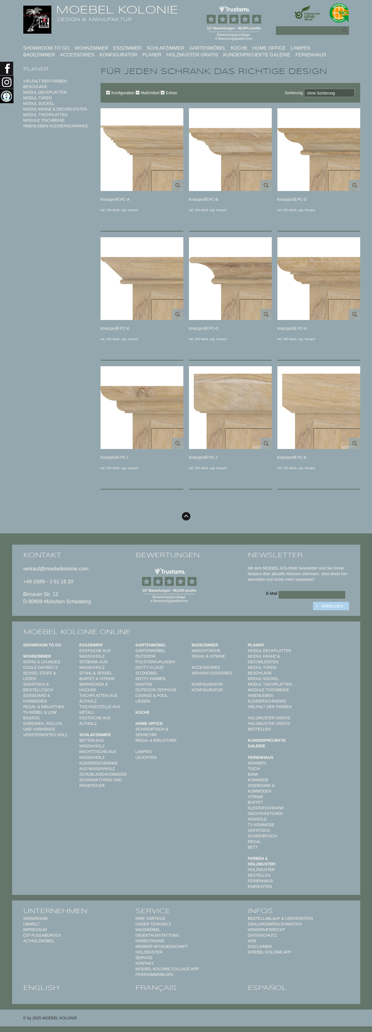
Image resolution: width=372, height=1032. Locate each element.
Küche (239, 48)
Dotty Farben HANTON (151, 681)
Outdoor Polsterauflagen (155, 659)
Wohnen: (257, 763)
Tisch (254, 768)
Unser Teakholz (153, 924)
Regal (254, 841)
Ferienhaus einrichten (260, 884)
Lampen (300, 48)
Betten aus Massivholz (92, 743)
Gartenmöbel (207, 48)
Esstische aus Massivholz (95, 653)
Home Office (269, 48)
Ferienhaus (310, 54)
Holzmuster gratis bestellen (269, 726)
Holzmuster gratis (192, 54)
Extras (169, 93)
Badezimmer (39, 54)
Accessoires (77, 54)
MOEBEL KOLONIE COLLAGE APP (167, 969)
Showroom (35, 918)
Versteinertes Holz (45, 734)
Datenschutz (262, 935)
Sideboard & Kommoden (36, 698)
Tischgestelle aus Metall (99, 709)
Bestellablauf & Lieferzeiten (280, 918)
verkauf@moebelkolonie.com (55, 569)
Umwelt (31, 924)
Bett (253, 847)
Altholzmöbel (38, 941)
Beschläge (35, 86)
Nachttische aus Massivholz (97, 754)
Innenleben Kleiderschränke (55, 126)
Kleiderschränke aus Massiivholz (98, 766)
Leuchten (146, 757)
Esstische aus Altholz (95, 721)
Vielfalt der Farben (45, 81)
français (156, 988)
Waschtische (206, 650)
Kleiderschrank (266, 808)
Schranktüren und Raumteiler (100, 783)
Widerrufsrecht (266, 929)
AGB (252, 941)
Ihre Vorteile (150, 918)
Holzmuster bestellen (261, 872)
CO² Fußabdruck (42, 935)
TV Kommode (261, 825)
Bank (253, 774)
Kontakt (145, 963)
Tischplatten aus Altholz (98, 698)
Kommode (258, 780)
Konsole (257, 819)
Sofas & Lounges (41, 662)
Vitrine (255, 796)
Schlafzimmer (165, 48)
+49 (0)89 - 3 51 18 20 (48, 581)
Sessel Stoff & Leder (39, 676)
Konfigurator (118, 54)
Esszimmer (127, 48)
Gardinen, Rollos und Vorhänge (42, 726)
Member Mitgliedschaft (162, 946)
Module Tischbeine (44, 120)
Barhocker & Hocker (93, 687)
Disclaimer (260, 946)
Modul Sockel (38, 103)
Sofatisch (259, 830)
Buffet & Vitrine (97, 678)
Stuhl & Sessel (95, 673)
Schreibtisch (262, 836)
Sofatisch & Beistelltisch (38, 687)
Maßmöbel (147, 93)
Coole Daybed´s (40, 667)
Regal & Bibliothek (44, 706)
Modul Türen (37, 98)
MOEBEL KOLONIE (117, 9)
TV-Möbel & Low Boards (40, 715)
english (41, 988)
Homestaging (150, 941)
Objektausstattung (157, 935)
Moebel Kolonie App (269, 952)
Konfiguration (120, 93)
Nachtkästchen (265, 813)
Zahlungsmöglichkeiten (275, 924)
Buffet (255, 802)
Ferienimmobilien (154, 974)
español (267, 988)
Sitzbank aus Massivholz (93, 665)
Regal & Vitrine (208, 656)
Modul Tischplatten (45, 114)
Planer (151, 54)
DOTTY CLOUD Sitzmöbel (150, 670)
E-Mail (271, 593)
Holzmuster (149, 952)
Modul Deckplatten (45, 92)
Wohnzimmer (91, 48)
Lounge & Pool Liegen (152, 698)
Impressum (35, 929)
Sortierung (294, 93)
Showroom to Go (46, 48)
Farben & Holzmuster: (262, 861)
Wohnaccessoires (212, 673)
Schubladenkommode (103, 774)
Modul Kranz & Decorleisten (55, 109)
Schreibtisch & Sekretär (152, 732)
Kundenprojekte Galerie (257, 54)
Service (144, 957)
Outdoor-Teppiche (156, 690)
